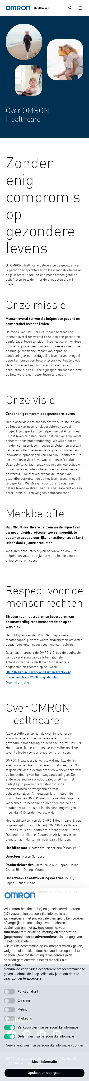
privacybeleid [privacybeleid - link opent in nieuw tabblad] (42, 928)
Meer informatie (17, 682)
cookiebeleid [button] (22, 951)
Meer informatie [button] (44, 1071)
